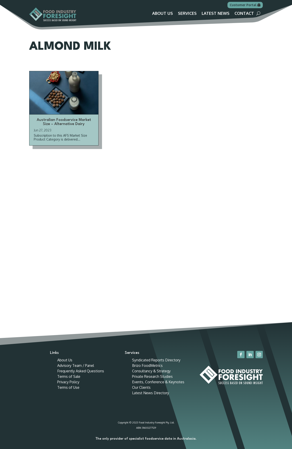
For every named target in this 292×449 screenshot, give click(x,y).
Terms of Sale (68, 376)
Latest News (215, 14)
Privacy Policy (68, 382)
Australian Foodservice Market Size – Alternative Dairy (64, 122)
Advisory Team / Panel (75, 365)
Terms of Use (68, 387)
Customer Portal (243, 5)
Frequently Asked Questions (80, 371)
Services (187, 14)
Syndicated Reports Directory (156, 360)
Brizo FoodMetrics (147, 365)
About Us (162, 14)
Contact (244, 14)
